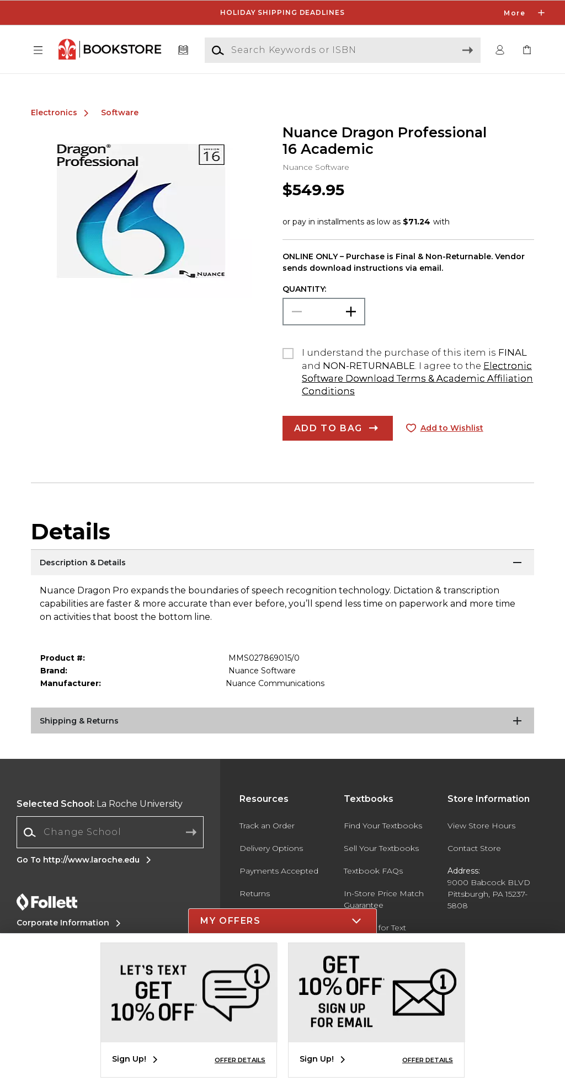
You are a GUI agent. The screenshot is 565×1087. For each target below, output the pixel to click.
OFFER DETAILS (240, 1060)
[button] (38, 50)
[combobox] (110, 832)
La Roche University (100, 804)
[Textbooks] (183, 50)
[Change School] (110, 832)
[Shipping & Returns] (282, 721)
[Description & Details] (282, 563)
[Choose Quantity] (324, 311)
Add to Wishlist (451, 428)
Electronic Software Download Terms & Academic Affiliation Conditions (417, 378)
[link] (527, 50)
